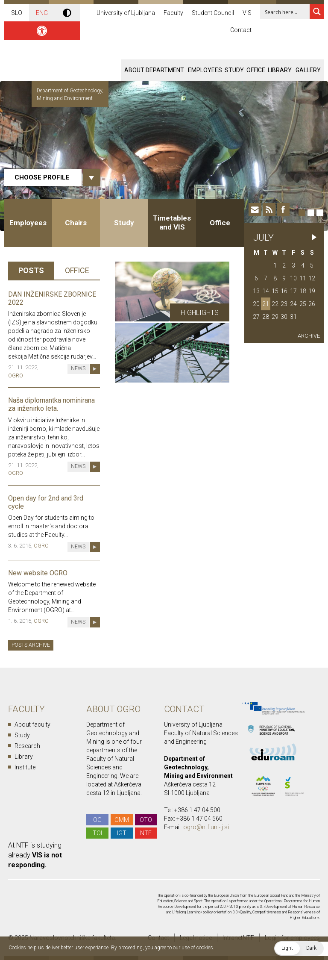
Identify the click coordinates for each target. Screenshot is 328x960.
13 (256, 291)
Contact (241, 30)
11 (302, 278)
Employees (205, 70)
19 (311, 291)
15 (275, 291)
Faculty (173, 12)
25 (302, 303)
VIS (247, 12)
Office (255, 70)
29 (275, 316)
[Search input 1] (290, 11)
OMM (121, 819)
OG (97, 819)
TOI (97, 833)
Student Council (213, 12)
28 (265, 316)
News (78, 368)
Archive (309, 336)
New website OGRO (37, 573)
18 (302, 291)
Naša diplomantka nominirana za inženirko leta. (51, 404)
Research (27, 745)
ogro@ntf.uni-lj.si (206, 827)
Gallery (308, 70)
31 (293, 316)
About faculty (32, 724)
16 (284, 291)
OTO (146, 819)
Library (280, 70)
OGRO (15, 375)
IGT (121, 833)
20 (256, 303)
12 (311, 278)
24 (293, 303)
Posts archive (31, 645)
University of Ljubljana (126, 12)
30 (284, 316)
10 (293, 278)
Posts (31, 270)
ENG (42, 12)
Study (234, 70)
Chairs (76, 222)
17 (293, 291)
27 (256, 316)
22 (275, 303)
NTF (146, 833)
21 (265, 303)
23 (284, 303)
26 (311, 303)
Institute (25, 767)
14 (265, 291)
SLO (16, 12)
